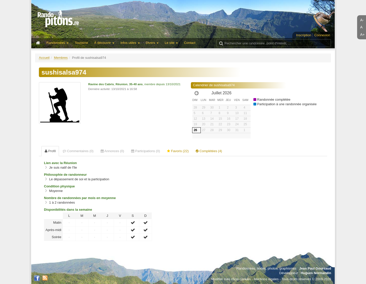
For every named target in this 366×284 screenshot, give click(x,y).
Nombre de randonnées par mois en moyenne (80, 198)
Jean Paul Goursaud (315, 268)
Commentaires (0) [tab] (78, 151)
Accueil (44, 58)
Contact (189, 43)
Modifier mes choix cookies (231, 279)
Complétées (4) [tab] (209, 151)
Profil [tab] (50, 151)
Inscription (303, 35)
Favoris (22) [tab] (178, 151)
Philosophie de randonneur (65, 174)
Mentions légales (266, 279)
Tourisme (81, 43)
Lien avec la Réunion (60, 163)
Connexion (322, 35)
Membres (61, 58)
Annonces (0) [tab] (112, 151)
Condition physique (59, 186)
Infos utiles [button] (130, 43)
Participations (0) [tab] (145, 151)
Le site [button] (171, 43)
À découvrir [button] (104, 43)
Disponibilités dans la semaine (68, 209)
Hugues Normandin (316, 273)
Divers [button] (152, 43)
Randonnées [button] (57, 43)
